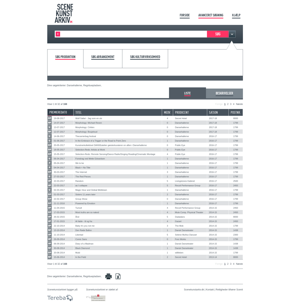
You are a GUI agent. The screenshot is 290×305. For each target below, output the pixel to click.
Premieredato (58, 112)
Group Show (81, 199)
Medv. (167, 112)
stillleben (179, 252)
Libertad (79, 235)
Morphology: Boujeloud (86, 132)
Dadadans (180, 217)
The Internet (81, 172)
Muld (77, 252)
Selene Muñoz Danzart (186, 235)
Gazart (178, 221)
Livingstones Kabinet (185, 181)
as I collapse (81, 185)
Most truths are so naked (87, 212)
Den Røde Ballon (83, 230)
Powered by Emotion (85, 203)
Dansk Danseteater (184, 230)
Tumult (78, 208)
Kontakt (210, 289)
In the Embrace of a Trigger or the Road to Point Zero (100, 141)
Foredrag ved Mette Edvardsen (90, 158)
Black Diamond (82, 248)
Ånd (77, 217)
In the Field (80, 257)
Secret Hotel (181, 118)
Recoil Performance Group (187, 185)
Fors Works (180, 239)
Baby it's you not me (85, 226)
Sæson (213, 112)
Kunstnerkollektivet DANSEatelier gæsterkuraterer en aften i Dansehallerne (111, 145)
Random (79, 181)
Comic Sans (81, 239)
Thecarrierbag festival (85, 136)
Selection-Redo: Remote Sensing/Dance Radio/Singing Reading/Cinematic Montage (115, 154)
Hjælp (236, 15)
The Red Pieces (83, 176)
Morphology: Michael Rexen (88, 123)
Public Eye (180, 145)
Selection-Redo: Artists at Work (90, 150)
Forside (185, 15)
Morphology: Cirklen (85, 127)
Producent (182, 112)
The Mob (179, 226)
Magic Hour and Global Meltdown (91, 190)
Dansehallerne (182, 123)
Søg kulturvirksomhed (145, 57)
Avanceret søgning (210, 15)
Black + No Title (82, 167)
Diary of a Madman (84, 244)
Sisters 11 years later (85, 194)
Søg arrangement (102, 57)
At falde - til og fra (83, 221)
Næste (239, 104)
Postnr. (236, 112)
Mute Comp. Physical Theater (189, 212)
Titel (78, 112)
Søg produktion (65, 57)
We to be (79, 163)
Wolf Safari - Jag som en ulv (88, 118)
